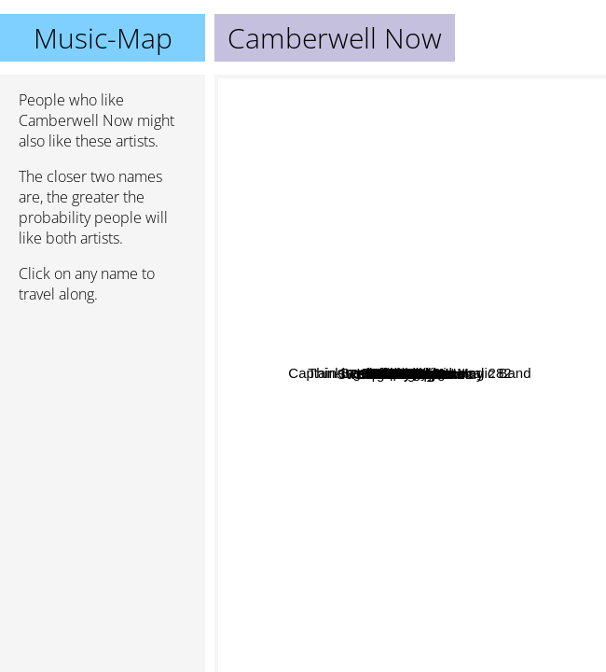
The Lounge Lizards (441, 607)
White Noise (523, 321)
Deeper (466, 149)
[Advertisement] (102, 417)
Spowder (498, 350)
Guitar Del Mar (456, 414)
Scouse (353, 329)
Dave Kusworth (397, 205)
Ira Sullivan (319, 304)
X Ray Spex (305, 456)
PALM (513, 282)
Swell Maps (450, 298)
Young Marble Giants (482, 529)
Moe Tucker (398, 622)
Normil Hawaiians (430, 377)
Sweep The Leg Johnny (367, 521)
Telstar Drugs (488, 262)
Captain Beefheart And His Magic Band (343, 176)
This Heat (409, 493)
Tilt (499, 454)
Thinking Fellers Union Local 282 (333, 248)
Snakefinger (485, 475)
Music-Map (103, 38)
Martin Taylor (316, 368)
